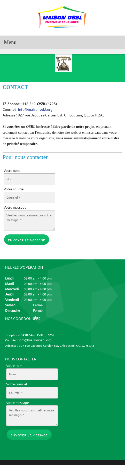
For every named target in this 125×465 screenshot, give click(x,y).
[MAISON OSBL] (62, 17)
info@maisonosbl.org (35, 340)
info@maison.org (35, 109)
